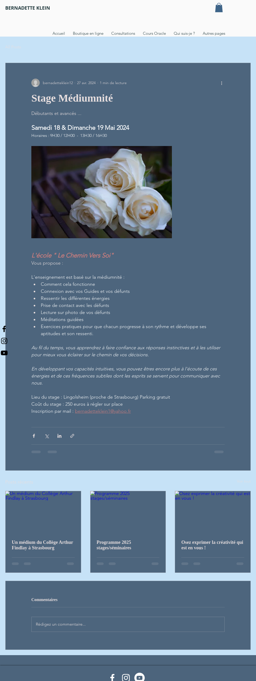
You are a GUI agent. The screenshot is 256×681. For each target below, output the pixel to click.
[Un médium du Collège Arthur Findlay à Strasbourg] (43, 512)
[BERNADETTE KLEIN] (27, 8)
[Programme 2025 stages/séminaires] (128, 512)
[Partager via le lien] (72, 435)
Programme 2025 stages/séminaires (114, 545)
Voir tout (244, 481)
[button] (219, 7)
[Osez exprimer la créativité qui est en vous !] (213, 512)
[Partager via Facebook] (33, 435)
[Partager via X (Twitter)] (46, 435)
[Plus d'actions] (221, 83)
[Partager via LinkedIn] (59, 435)
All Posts (13, 46)
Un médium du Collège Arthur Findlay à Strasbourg (42, 545)
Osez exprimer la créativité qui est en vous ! (212, 545)
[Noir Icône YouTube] (4, 353)
